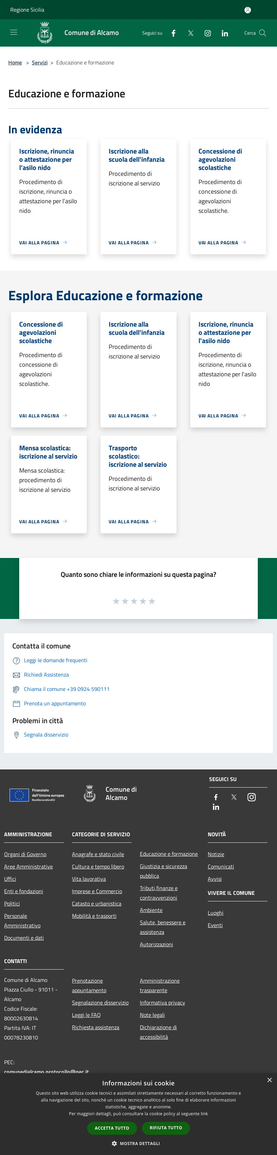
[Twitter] (188, 32)
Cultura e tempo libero (98, 866)
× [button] (269, 1080)
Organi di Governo (25, 854)
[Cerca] (262, 33)
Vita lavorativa (89, 879)
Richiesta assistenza (95, 1027)
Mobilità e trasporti (94, 916)
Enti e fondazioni (23, 891)
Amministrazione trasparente (160, 985)
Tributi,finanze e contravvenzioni (159, 893)
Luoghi (216, 913)
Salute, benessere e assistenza (162, 927)
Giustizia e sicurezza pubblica (163, 871)
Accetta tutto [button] (112, 1128)
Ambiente (151, 910)
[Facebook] (171, 32)
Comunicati (221, 866)
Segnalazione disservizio (100, 1002)
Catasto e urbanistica (96, 903)
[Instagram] (205, 32)
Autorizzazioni (156, 944)
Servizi (40, 62)
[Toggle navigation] (14, 32)
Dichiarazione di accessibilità (158, 1032)
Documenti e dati (24, 938)
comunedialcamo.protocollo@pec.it (46, 1072)
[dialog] (138, 1114)
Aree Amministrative (28, 866)
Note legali (152, 1015)
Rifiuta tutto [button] (166, 1128)
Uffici (10, 879)
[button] (138, 1143)
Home (15, 62)
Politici (12, 903)
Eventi (215, 925)
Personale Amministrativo (22, 920)
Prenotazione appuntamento (89, 985)
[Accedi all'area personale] (247, 10)
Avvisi (215, 879)
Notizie (216, 854)
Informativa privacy (162, 1002)
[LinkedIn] (222, 32)
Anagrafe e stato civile (98, 854)
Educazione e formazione (169, 854)
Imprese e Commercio (97, 891)
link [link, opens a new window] (204, 1114)
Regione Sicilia (27, 9)
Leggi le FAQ (86, 1015)
